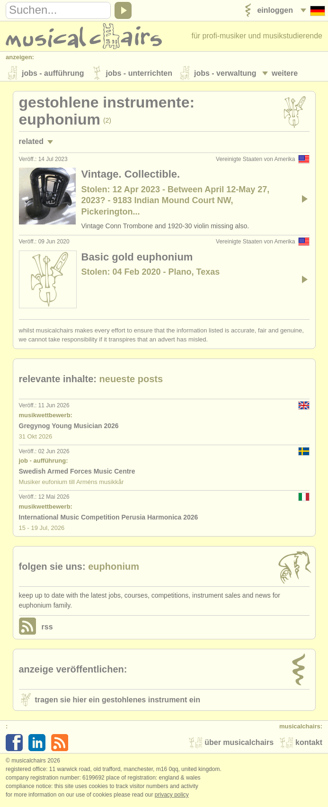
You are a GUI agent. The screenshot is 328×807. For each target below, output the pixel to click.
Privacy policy (172, 797)
